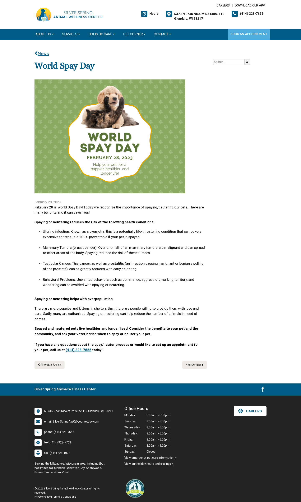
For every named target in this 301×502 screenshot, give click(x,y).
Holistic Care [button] (101, 34)
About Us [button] (45, 34)
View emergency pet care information (149, 457)
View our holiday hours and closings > (148, 463)
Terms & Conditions (64, 496)
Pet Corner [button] (134, 34)
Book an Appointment (248, 34)
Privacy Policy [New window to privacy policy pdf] (42, 496)
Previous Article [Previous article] (49, 365)
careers (250, 411)
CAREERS (223, 5)
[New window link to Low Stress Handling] (135, 488)
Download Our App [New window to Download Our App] (250, 5)
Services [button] (71, 34)
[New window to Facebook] (263, 390)
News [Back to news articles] (41, 53)
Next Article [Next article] (195, 365)
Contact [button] (162, 34)
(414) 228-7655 (78, 350)
